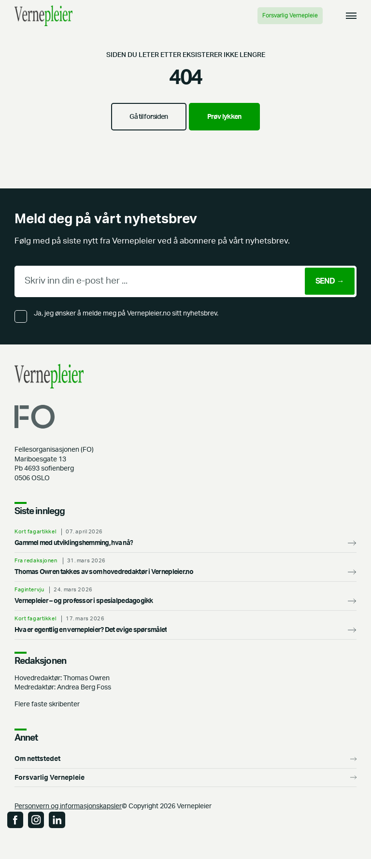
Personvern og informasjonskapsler (68, 806)
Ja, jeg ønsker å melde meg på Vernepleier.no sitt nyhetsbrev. (126, 313)
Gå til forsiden (148, 116)
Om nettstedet (37, 758)
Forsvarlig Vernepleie (290, 15)
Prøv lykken (224, 116)
